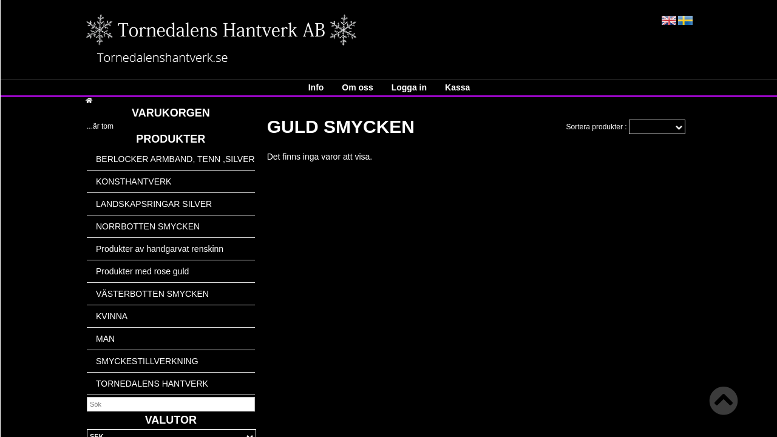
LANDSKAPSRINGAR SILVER (154, 204)
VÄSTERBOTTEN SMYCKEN (152, 294)
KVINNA (111, 316)
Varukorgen (171, 113)
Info (316, 87)
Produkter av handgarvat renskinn (159, 249)
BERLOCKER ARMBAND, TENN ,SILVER (175, 159)
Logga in (409, 87)
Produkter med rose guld (142, 271)
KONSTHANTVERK (133, 181)
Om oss (357, 87)
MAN (105, 339)
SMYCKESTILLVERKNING (147, 361)
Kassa (457, 87)
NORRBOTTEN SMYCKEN (148, 226)
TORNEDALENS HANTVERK (152, 383)
